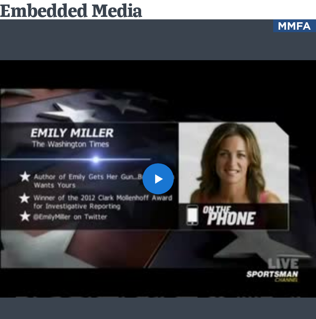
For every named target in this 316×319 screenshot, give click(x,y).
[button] (158, 179)
